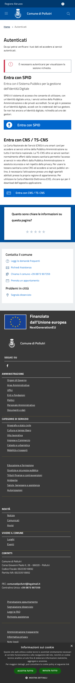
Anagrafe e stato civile (19, 425)
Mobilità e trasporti (17, 450)
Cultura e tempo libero (19, 430)
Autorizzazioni (14, 490)
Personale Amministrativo (21, 405)
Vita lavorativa (15, 435)
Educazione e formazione (20, 465)
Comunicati (13, 520)
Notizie (11, 515)
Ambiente (12, 480)
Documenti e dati (16, 410)
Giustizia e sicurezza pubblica (22, 470)
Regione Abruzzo (14, 4)
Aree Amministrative (18, 385)
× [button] (71, 646)
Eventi (10, 544)
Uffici (10, 390)
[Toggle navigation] (6, 13)
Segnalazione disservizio (20, 607)
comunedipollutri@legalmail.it (23, 584)
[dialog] (37, 663)
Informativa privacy (17, 637)
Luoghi (10, 539)
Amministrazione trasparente (23, 632)
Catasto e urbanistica (18, 445)
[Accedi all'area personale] (63, 4)
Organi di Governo (16, 380)
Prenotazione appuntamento (22, 602)
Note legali (13, 642)
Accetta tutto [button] (25, 670)
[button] (37, 677)
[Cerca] (68, 14)
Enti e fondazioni (16, 395)
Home (7, 27)
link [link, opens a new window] (67, 664)
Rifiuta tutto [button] (50, 670)
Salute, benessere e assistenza (23, 485)
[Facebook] (7, 366)
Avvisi (10, 525)
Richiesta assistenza (18, 617)
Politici (10, 400)
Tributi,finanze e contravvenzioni (24, 475)
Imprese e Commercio (18, 440)
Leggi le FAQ (13, 612)
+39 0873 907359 (30, 587)
